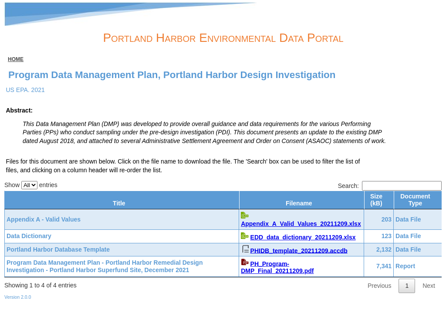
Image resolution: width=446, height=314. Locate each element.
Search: (390, 185)
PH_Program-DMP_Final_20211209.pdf (302, 266)
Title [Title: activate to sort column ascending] (117, 203)
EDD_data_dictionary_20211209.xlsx (298, 237)
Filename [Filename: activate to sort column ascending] (297, 203)
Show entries (30, 184)
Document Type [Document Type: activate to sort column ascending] (415, 200)
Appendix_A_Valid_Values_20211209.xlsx (297, 223)
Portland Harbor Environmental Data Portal (223, 37)
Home (16, 59)
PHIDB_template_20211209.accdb (294, 250)
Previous (379, 283)
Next (428, 283)
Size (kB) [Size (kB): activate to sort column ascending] (376, 200)
